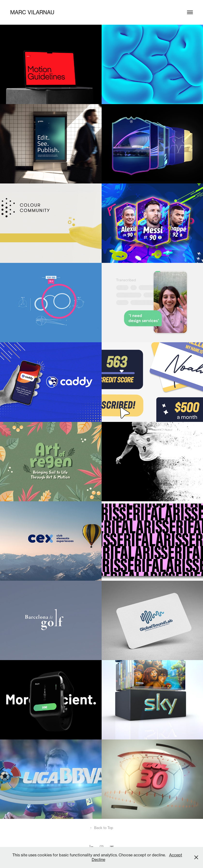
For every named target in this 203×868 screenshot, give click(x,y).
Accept (175, 855)
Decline (98, 859)
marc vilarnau (32, 12)
